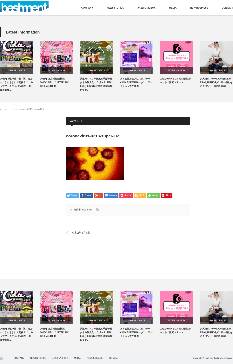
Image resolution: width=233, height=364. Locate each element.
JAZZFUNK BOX (146, 7)
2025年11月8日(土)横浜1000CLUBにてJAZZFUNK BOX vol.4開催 (54, 82)
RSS (1, 358)
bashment (87, 209)
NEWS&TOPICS (115, 7)
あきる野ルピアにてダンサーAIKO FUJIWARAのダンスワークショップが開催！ (136, 82)
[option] (20, 66)
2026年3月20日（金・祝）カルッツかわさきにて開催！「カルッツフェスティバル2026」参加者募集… (16, 84)
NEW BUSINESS (199, 7)
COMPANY (87, 7)
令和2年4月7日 (81, 232)
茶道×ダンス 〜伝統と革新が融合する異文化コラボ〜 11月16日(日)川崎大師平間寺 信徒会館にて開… (96, 84)
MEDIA (173, 7)
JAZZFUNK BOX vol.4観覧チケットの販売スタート (175, 80)
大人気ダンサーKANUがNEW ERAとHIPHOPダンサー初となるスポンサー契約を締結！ (216, 82)
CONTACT (227, 7)
